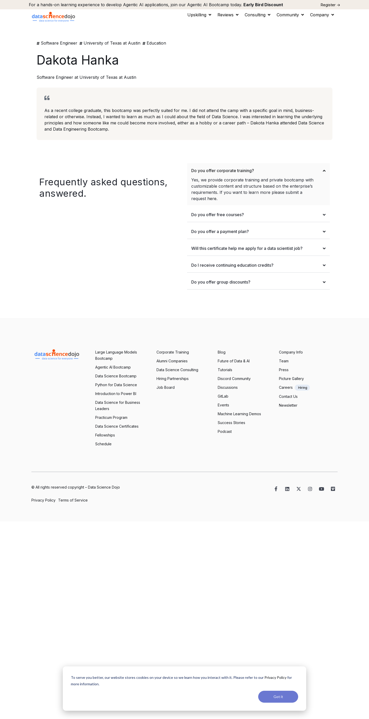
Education (156, 43)
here (211, 198)
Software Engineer (59, 43)
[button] (200, 14)
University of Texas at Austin (112, 43)
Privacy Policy (275, 677)
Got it (278, 696)
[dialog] (184, 688)
